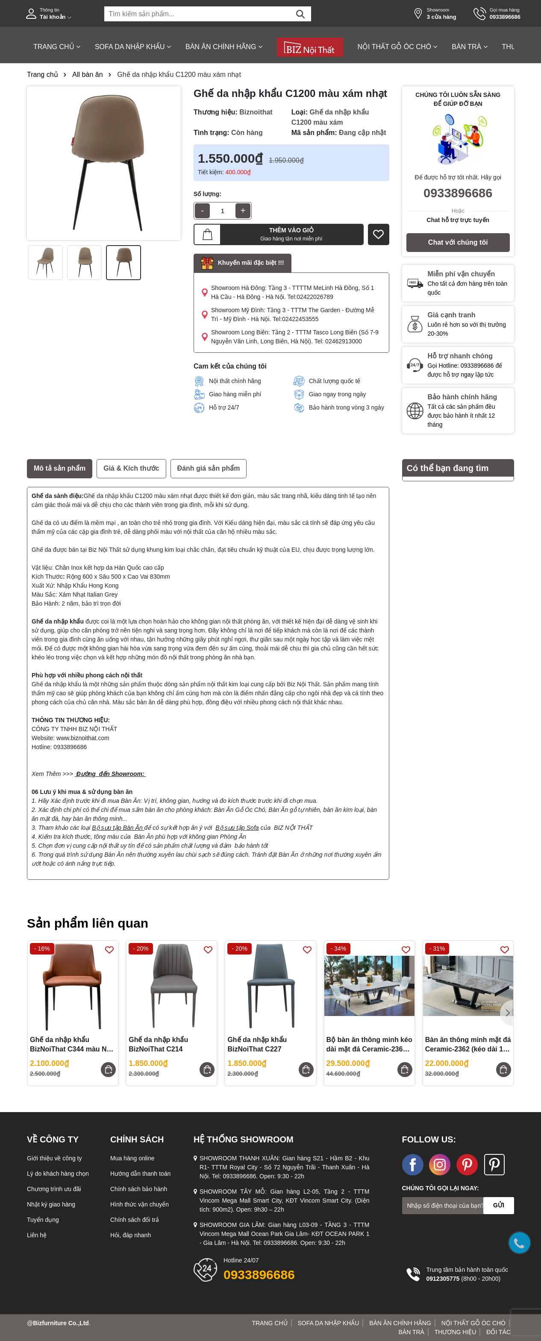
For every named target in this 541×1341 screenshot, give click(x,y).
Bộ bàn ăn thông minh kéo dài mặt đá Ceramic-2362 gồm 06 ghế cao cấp (369, 1045)
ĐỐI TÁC (498, 1332)
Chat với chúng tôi (458, 242)
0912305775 (443, 1278)
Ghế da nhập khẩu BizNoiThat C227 (257, 1044)
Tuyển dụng (43, 1219)
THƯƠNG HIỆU (455, 1332)
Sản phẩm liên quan (87, 923)
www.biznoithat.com (82, 738)
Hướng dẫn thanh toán (140, 1173)
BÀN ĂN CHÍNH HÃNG (223, 46)
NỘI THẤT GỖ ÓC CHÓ (398, 46)
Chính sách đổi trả (134, 1219)
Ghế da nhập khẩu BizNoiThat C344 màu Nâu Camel (72, 1045)
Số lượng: (207, 193)
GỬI (498, 1205)
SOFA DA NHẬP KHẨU (133, 46)
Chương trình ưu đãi (54, 1189)
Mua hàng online (132, 1158)
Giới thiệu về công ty (54, 1158)
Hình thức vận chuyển (139, 1204)
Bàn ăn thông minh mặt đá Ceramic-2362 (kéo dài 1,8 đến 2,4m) (468, 1045)
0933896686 (457, 193)
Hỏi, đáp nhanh (130, 1235)
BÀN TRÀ (470, 46)
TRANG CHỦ (56, 46)
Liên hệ (37, 1235)
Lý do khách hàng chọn (58, 1173)
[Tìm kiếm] (300, 14)
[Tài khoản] (59, 13)
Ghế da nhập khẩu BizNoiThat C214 (158, 1044)
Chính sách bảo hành (138, 1189)
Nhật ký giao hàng (51, 1204)
